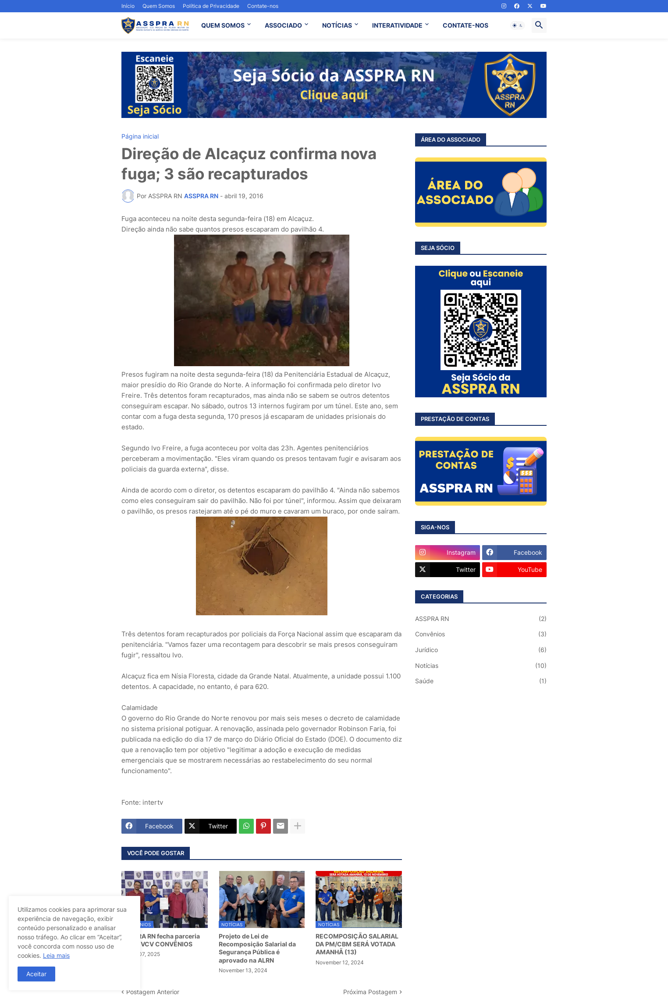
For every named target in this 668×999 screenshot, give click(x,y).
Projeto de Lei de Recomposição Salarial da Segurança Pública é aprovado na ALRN (257, 948)
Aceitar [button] (36, 974)
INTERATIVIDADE (397, 25)
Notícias (481, 665)
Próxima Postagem (370, 991)
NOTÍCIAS (337, 25)
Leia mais (56, 955)
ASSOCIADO (283, 25)
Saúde (481, 681)
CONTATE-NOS (465, 25)
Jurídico (481, 650)
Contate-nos (262, 6)
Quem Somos (158, 6)
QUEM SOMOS (223, 25)
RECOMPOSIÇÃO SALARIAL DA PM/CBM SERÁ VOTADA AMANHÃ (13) (357, 944)
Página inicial (140, 136)
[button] (517, 25)
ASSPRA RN (481, 618)
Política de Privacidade (211, 6)
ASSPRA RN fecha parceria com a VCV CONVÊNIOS (160, 940)
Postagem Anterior (152, 991)
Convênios (481, 634)
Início (128, 6)
